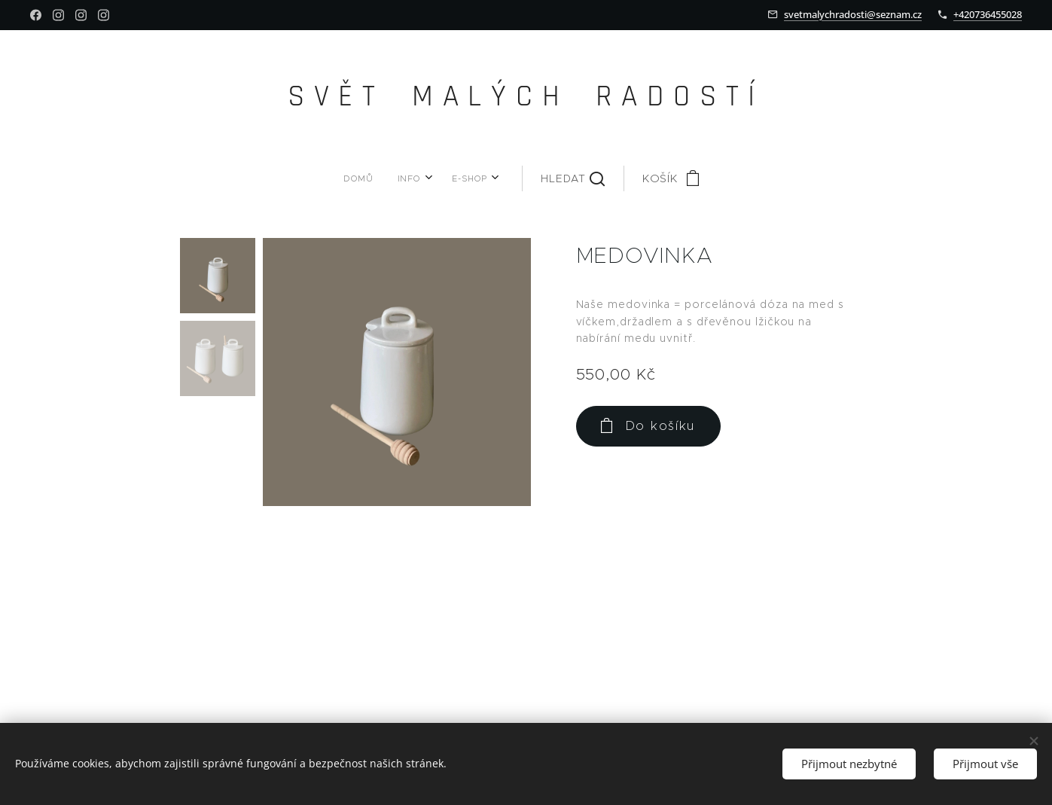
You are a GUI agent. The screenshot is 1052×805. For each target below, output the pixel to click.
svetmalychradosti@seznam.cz (853, 14)
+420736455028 (987, 14)
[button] (533, 178)
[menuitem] (390, 178)
